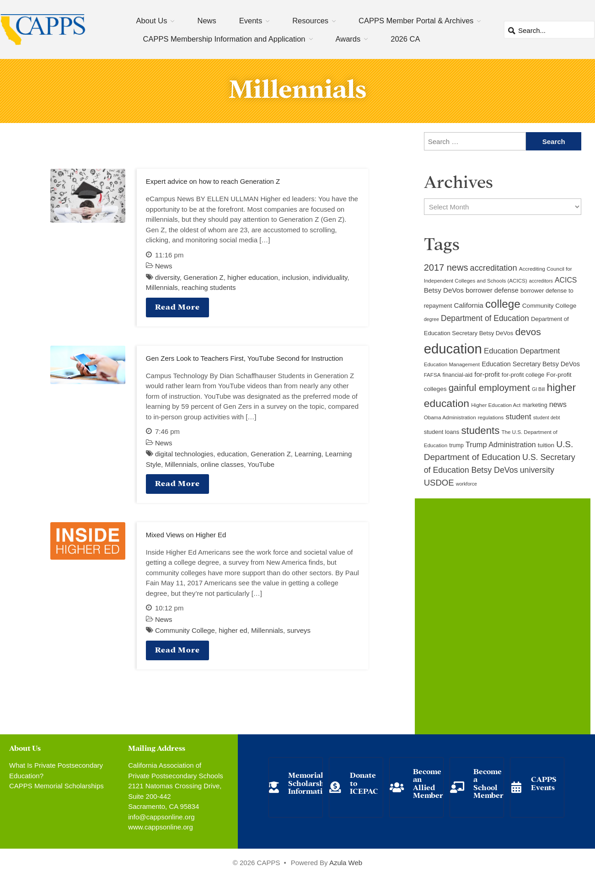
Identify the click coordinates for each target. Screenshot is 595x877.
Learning (308, 454)
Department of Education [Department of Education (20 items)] (485, 318)
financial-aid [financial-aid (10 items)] (458, 375)
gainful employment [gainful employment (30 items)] (489, 387)
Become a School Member (488, 783)
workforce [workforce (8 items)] (466, 484)
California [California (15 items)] (468, 305)
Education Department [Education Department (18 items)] (522, 351)
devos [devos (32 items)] (528, 331)
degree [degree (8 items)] (431, 319)
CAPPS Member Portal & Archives (416, 20)
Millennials (162, 287)
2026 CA (405, 39)
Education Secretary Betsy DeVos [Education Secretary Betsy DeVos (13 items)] (531, 364)
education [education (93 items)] (453, 348)
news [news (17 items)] (558, 404)
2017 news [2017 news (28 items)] (446, 267)
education (232, 454)
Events (250, 20)
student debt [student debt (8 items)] (546, 417)
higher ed (233, 630)
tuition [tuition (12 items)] (546, 445)
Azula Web (345, 862)
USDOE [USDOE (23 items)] (439, 482)
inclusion (295, 277)
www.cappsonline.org (160, 827)
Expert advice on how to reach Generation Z (213, 181)
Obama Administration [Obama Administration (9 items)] (450, 417)
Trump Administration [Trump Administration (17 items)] (501, 444)
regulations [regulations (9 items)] (491, 417)
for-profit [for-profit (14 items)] (486, 374)
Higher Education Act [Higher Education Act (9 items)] (495, 405)
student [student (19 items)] (518, 416)
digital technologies (184, 454)
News (206, 20)
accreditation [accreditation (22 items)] (493, 268)
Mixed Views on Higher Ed (186, 535)
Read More (177, 306)
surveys (299, 630)
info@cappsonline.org (161, 817)
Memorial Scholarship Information (309, 782)
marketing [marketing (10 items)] (535, 405)
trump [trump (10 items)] (456, 445)
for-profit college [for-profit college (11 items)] (523, 374)
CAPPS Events (544, 782)
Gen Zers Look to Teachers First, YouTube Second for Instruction (244, 358)
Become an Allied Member (428, 783)
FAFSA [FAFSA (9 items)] (432, 375)
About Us (151, 20)
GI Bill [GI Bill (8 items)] (538, 389)
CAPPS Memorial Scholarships (56, 786)
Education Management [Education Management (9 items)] (452, 364)
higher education (252, 277)
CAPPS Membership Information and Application (224, 39)
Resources (310, 20)
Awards (348, 39)
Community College (185, 630)
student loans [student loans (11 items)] (442, 431)
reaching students (209, 287)
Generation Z (203, 277)
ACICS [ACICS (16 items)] (566, 280)
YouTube (260, 464)
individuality (329, 277)
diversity (167, 277)
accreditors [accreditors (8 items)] (541, 280)
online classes (222, 464)
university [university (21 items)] (537, 470)
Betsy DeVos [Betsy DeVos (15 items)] (444, 290)
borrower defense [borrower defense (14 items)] (492, 290)
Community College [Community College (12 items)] (549, 305)
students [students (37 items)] (480, 430)
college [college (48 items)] (502, 304)
